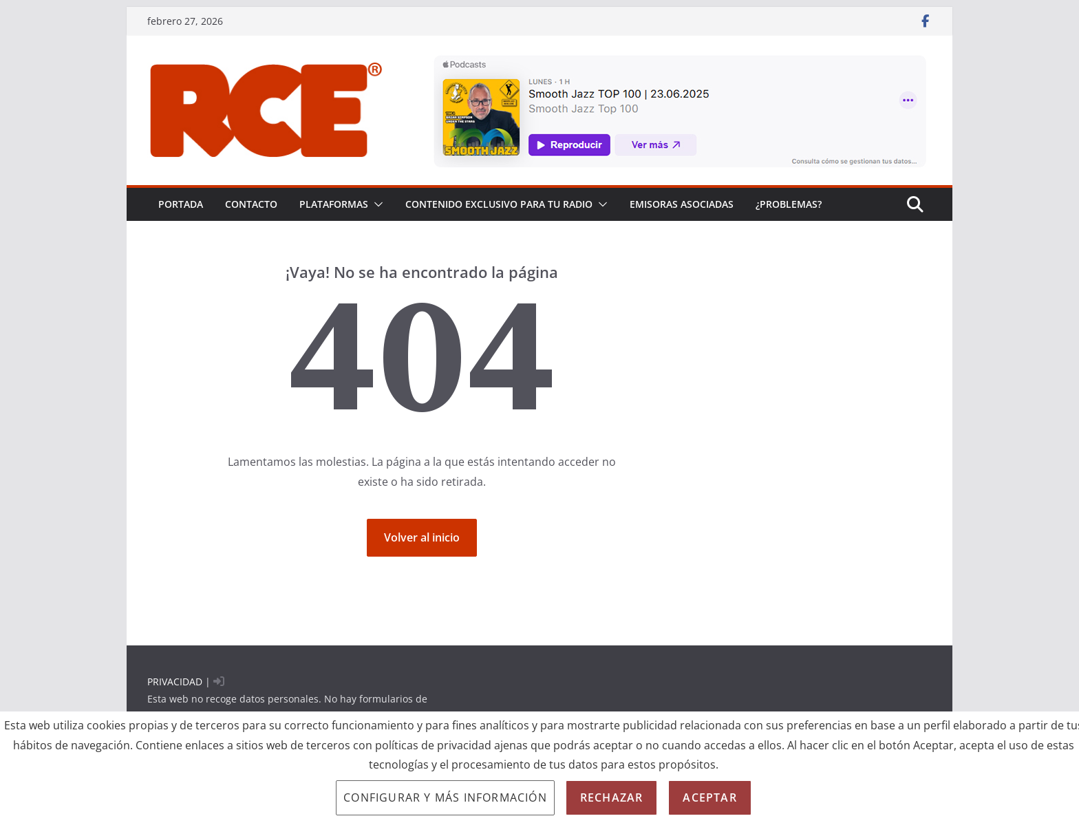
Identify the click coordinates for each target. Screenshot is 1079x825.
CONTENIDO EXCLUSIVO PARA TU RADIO (498, 204)
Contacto (251, 204)
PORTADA (180, 204)
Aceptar (709, 797)
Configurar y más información (445, 797)
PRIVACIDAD (174, 681)
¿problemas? (789, 204)
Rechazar (611, 797)
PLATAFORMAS (333, 204)
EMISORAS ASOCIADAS (682, 204)
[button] (375, 204)
